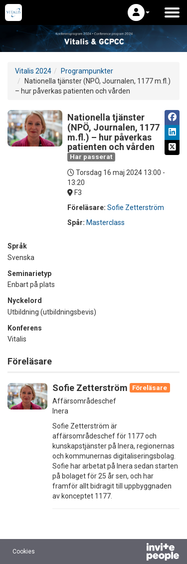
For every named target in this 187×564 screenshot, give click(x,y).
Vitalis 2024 (33, 71)
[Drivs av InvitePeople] (136, 553)
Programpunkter (87, 71)
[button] (138, 12)
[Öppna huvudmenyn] (172, 12)
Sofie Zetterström (135, 208)
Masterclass (105, 222)
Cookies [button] (23, 551)
